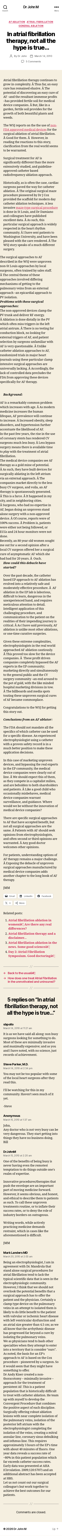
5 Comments (33, 61)
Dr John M (31, 7)
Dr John (22, 56)
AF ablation (17, 21)
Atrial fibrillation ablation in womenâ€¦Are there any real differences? (30, 925)
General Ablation (31, 25)
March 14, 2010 (43, 56)
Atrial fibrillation (40, 21)
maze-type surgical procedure (37, 208)
